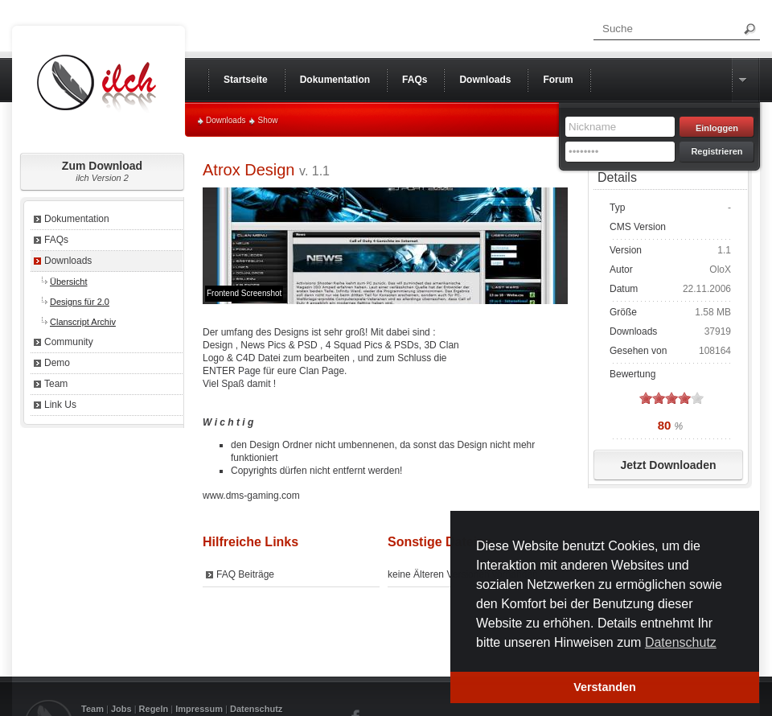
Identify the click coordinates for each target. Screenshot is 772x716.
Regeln (154, 709)
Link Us (60, 404)
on (645, 398)
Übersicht (68, 281)
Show (267, 120)
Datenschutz (256, 709)
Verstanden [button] (604, 687)
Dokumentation (76, 218)
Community (68, 342)
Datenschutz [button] (681, 642)
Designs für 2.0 (79, 302)
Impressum (199, 709)
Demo (57, 362)
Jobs (121, 709)
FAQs (56, 239)
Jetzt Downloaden (668, 465)
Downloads (225, 120)
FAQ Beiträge (245, 574)
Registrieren (716, 151)
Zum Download (102, 171)
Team (56, 383)
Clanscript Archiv (83, 322)
